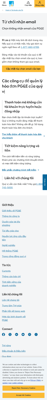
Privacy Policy (35, 380)
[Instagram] (30, 334)
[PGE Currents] (36, 334)
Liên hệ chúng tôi (10, 300)
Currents (6, 270)
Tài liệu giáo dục (10, 230)
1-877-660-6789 (30, 47)
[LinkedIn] (17, 334)
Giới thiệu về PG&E (11, 210)
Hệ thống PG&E (10, 250)
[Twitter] (10, 334)
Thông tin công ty (11, 216)
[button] (4, 3)
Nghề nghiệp (8, 245)
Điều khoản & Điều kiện (14, 351)
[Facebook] (4, 334)
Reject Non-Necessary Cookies (23, 388)
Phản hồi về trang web (13, 311)
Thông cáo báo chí (11, 276)
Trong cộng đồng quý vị (14, 256)
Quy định (6, 356)
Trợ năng (6, 345)
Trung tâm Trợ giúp (12, 305)
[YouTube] (23, 334)
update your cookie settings (13, 383)
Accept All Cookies (23, 395)
